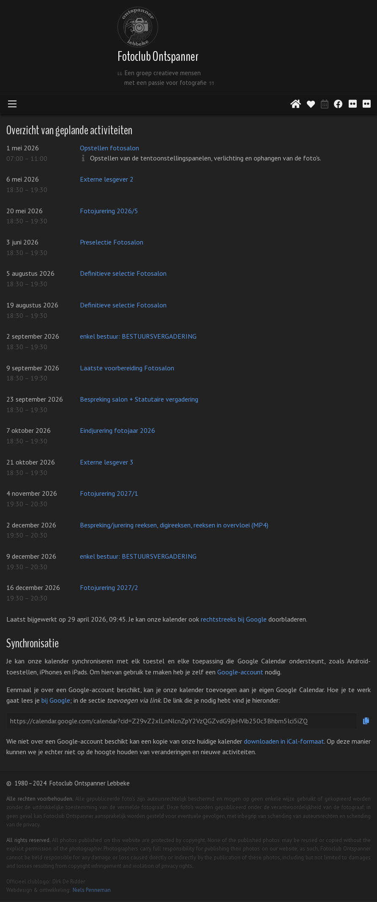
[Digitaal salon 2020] (353, 103)
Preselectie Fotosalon (111, 242)
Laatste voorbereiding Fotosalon (127, 368)
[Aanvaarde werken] (311, 104)
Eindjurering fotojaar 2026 (117, 430)
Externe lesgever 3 (107, 462)
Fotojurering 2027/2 (109, 587)
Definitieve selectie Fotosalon (123, 273)
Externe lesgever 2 (107, 179)
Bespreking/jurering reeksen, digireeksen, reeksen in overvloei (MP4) (174, 525)
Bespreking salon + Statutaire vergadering (139, 399)
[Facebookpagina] (338, 103)
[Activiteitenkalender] (324, 103)
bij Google (55, 700)
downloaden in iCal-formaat (284, 741)
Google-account (240, 672)
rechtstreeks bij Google (234, 619)
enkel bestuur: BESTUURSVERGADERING (138, 336)
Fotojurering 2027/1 (109, 493)
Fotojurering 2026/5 (109, 210)
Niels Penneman (92, 890)
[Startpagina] (295, 104)
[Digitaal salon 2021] (367, 103)
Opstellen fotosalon (109, 148)
